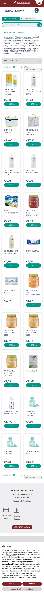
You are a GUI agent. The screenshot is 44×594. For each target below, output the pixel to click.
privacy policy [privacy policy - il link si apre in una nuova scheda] (11, 555)
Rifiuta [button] (12, 584)
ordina (12, 104)
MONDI (6, 32)
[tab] (28, 18)
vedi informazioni (22, 518)
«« (3, 67)
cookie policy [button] (35, 564)
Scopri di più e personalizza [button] (22, 589)
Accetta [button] (32, 584)
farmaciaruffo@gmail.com (22, 492)
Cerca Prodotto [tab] (11, 18)
